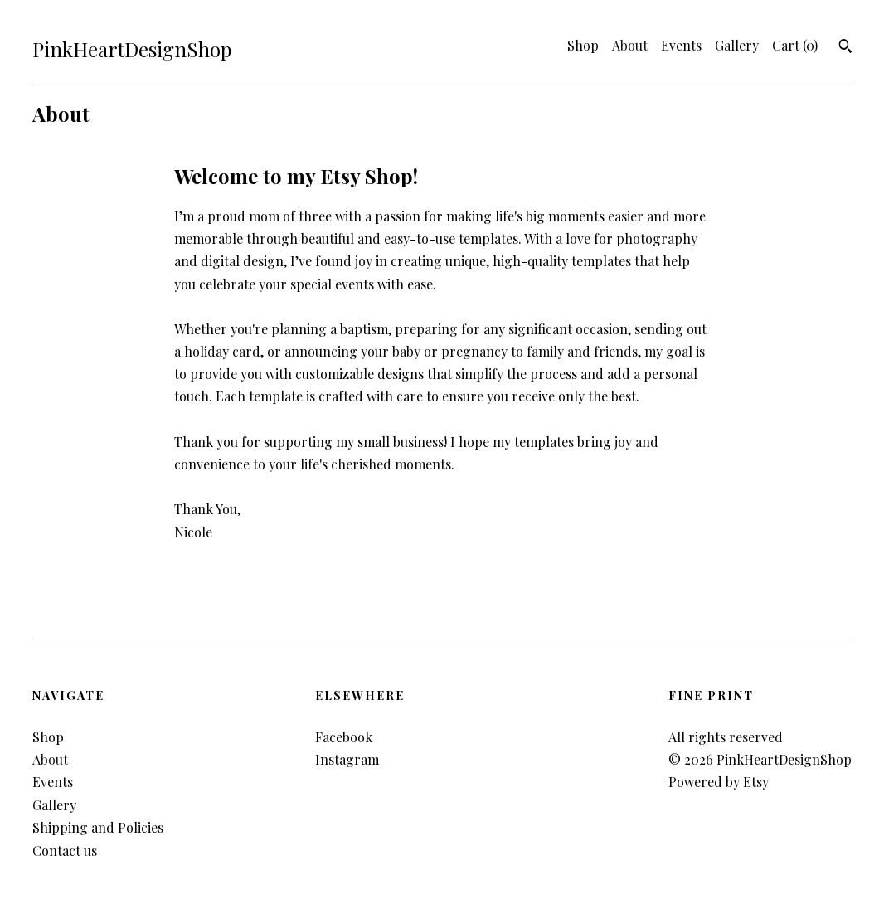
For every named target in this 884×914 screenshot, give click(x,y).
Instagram (347, 759)
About (630, 45)
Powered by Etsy (718, 781)
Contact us (64, 850)
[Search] (845, 48)
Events (681, 45)
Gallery (737, 45)
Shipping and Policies (97, 827)
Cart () (795, 45)
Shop (583, 45)
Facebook (343, 737)
